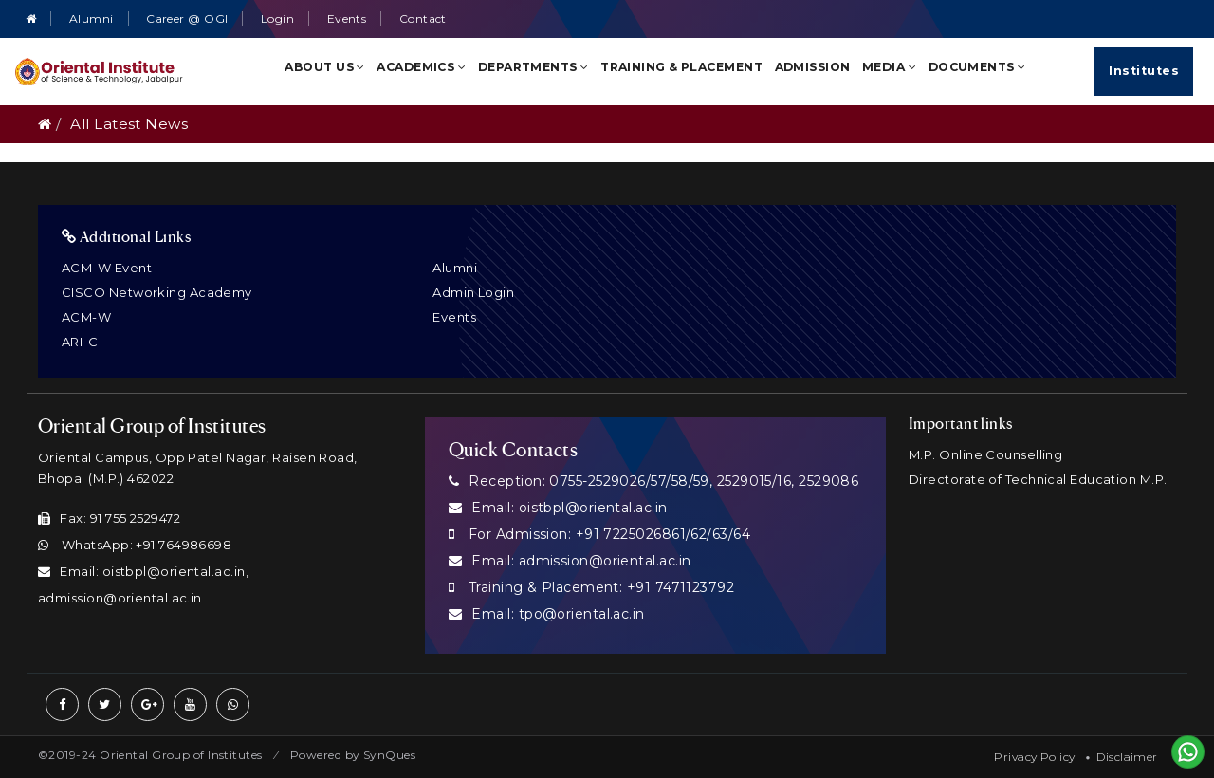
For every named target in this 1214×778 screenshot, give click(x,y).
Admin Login (473, 292)
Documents (977, 67)
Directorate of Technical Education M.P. (1038, 479)
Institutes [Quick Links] (1144, 71)
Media (889, 67)
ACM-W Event (107, 267)
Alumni (91, 18)
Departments (533, 67)
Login (277, 18)
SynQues (389, 755)
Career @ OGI (187, 18)
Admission (813, 67)
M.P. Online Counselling (985, 454)
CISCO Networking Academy (157, 292)
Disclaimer (1127, 757)
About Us (325, 67)
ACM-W (86, 316)
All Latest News (129, 124)
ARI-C (80, 341)
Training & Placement (681, 67)
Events (347, 18)
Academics (421, 67)
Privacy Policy (1034, 757)
